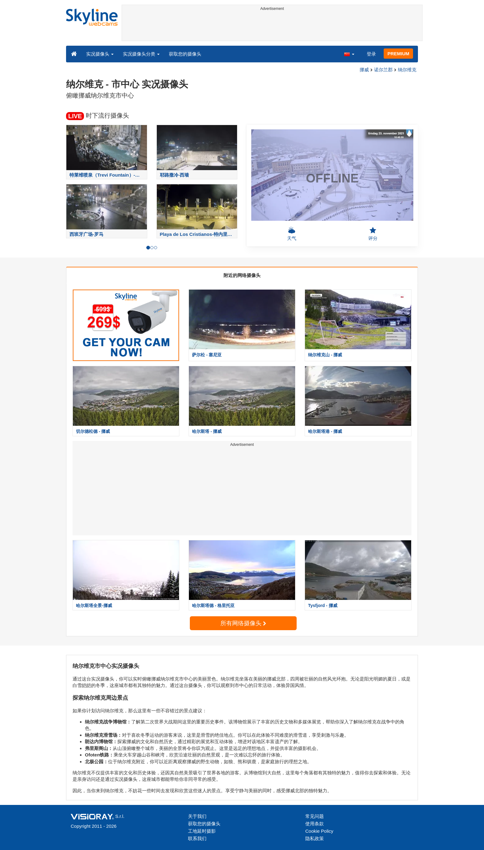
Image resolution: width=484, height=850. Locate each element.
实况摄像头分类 (141, 54)
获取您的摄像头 (185, 54)
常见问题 (314, 816)
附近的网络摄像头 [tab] (242, 275)
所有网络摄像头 (243, 623)
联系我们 (197, 838)
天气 (291, 234)
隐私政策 (314, 838)
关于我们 (197, 816)
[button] (349, 53)
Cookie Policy (319, 831)
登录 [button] (371, 54)
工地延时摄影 (202, 831)
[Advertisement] (272, 27)
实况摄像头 (100, 54)
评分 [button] (373, 234)
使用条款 (314, 823)
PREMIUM (398, 53)
